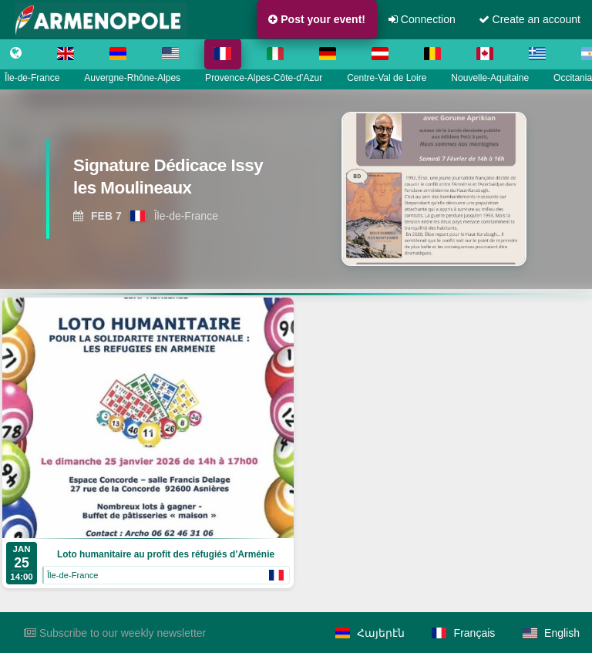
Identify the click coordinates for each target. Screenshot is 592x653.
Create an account (529, 19)
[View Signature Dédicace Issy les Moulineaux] (166, 181)
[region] (296, 189)
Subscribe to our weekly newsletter (115, 633)
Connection (422, 19)
